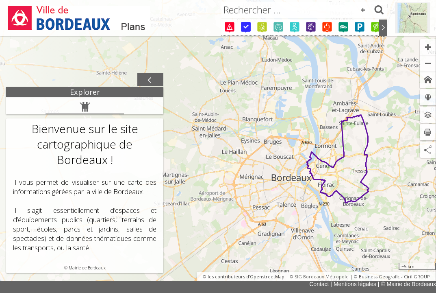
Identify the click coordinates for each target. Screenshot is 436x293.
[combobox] (304, 10)
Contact (319, 284)
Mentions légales (355, 284)
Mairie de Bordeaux (87, 268)
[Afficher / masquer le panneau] (150, 80)
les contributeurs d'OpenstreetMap (246, 276)
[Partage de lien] (428, 150)
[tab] (84, 92)
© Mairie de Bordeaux (408, 284)
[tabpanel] (84, 185)
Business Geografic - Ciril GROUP (394, 276)
